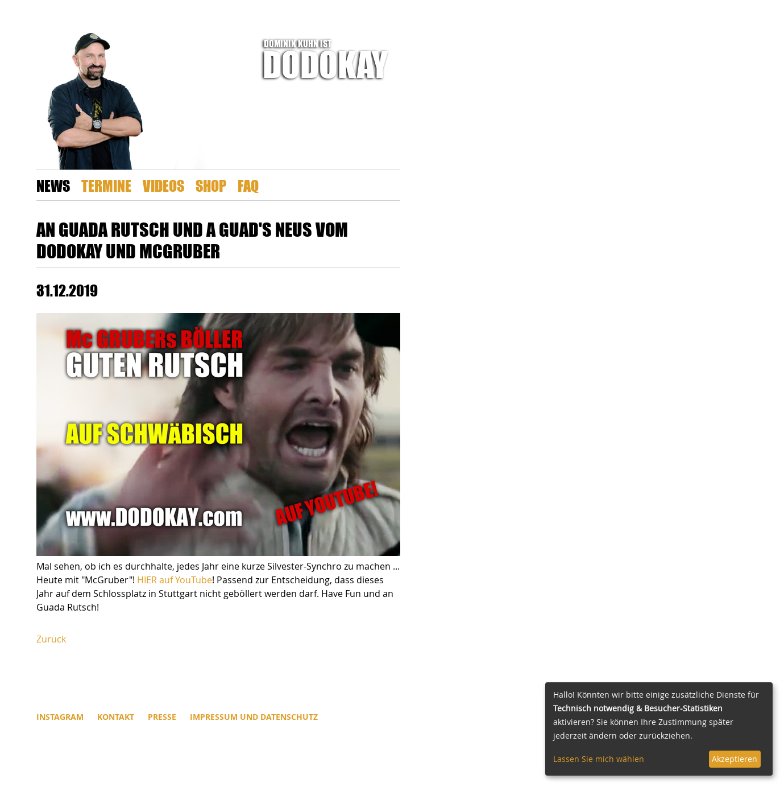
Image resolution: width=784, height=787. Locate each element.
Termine (106, 185)
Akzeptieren (734, 758)
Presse (162, 716)
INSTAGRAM (60, 716)
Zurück (51, 639)
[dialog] (659, 729)
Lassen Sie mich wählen (598, 758)
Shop (211, 185)
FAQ (248, 185)
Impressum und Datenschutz (254, 716)
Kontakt (115, 716)
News (53, 185)
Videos (163, 185)
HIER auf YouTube (174, 580)
